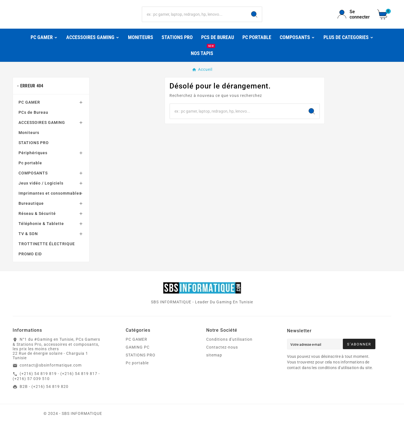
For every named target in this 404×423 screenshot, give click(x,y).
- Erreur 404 (30, 85)
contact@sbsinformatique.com (51, 365)
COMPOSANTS (33, 173)
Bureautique (31, 203)
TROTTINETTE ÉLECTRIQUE (47, 244)
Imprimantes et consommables (50, 193)
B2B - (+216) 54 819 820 (44, 386)
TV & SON (28, 233)
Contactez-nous (222, 347)
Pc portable (30, 163)
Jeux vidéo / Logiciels (41, 183)
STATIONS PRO (34, 142)
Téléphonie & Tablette (41, 223)
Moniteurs (29, 132)
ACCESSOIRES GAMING (42, 122)
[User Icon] (354, 14)
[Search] (254, 14)
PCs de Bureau (33, 112)
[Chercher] (194, 14)
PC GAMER (29, 102)
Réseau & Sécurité (37, 213)
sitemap (214, 355)
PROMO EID (30, 254)
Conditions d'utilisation (229, 339)
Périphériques (33, 153)
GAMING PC (138, 347)
